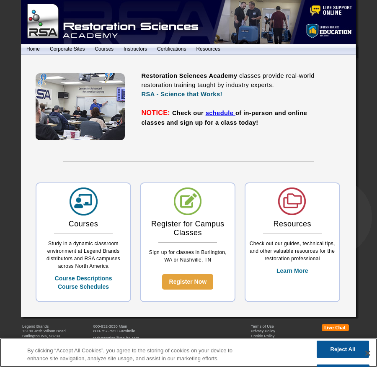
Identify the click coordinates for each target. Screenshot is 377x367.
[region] (188, 352)
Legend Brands (35, 326)
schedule (220, 113)
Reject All (342, 349)
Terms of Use (262, 326)
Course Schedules (83, 286)
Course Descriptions (83, 278)
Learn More (292, 270)
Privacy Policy (263, 331)
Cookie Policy (263, 336)
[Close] (368, 353)
